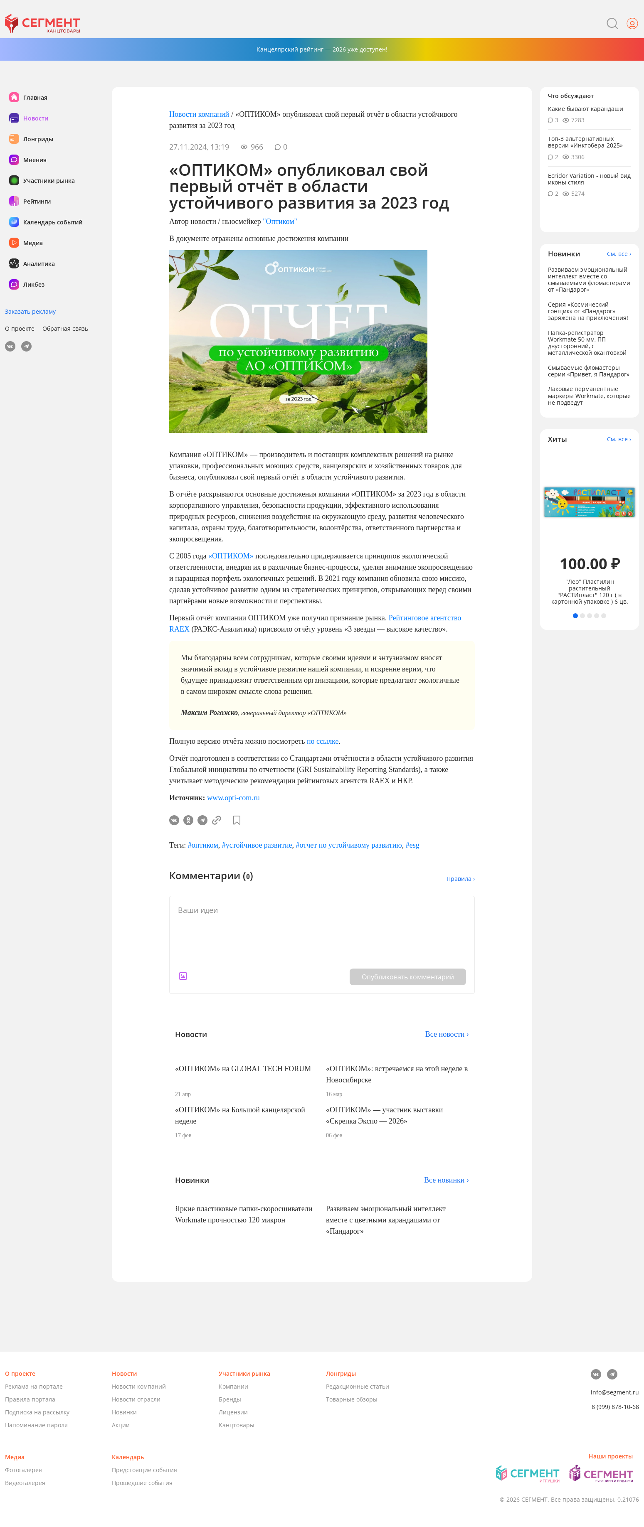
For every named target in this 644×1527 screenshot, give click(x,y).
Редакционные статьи (357, 1386)
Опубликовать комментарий (408, 976)
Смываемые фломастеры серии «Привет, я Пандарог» (588, 371)
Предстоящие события (144, 1470)
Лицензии (233, 1412)
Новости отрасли (136, 1399)
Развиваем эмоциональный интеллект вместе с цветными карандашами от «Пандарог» (386, 1220)
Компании (233, 1386)
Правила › (461, 879)
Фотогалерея (23, 1470)
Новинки (124, 1412)
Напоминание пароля (36, 1425)
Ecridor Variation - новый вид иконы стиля (589, 179)
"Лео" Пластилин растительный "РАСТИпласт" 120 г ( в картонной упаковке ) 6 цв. (589, 591)
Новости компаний (199, 114)
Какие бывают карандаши (585, 109)
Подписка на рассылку (37, 1412)
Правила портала (30, 1399)
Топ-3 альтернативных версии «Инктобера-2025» (585, 142)
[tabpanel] (589, 528)
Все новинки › (446, 1180)
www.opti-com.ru (233, 798)
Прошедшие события (142, 1483)
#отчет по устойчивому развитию (349, 845)
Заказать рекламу (30, 311)
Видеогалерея (25, 1483)
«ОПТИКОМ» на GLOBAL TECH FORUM (243, 1069)
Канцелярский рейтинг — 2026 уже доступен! (322, 49)
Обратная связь (65, 328)
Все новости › (447, 1034)
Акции (121, 1425)
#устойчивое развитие (257, 845)
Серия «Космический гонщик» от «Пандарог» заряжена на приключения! (588, 311)
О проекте (20, 328)
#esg (412, 845)
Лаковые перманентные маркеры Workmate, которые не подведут (589, 395)
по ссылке (322, 741)
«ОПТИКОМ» (231, 556)
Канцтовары (236, 1425)
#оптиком (203, 845)
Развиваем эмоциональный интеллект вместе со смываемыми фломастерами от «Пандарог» (589, 279)
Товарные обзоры (352, 1399)
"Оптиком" (280, 221)
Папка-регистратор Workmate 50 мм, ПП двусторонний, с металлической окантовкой (587, 343)
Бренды (230, 1399)
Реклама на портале (34, 1386)
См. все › (619, 254)
